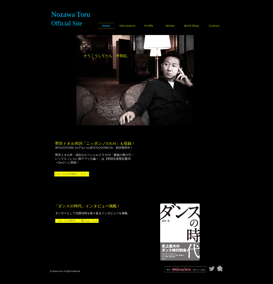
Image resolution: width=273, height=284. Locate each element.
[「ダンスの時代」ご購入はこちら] (77, 221)
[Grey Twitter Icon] (212, 268)
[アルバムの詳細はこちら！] (71, 174)
